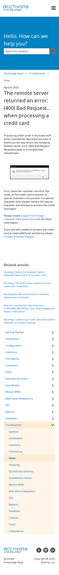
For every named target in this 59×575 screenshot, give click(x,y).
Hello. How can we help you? (26, 40)
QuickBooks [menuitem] (12, 385)
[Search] (52, 51)
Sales (7, 80)
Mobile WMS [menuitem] (12, 392)
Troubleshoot (37, 73)
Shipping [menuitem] (14, 465)
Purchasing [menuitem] (12, 358)
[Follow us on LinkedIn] (45, 550)
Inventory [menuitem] (11, 352)
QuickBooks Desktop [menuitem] (21, 471)
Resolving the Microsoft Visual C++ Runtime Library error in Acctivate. (26, 296)
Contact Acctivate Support (19, 236)
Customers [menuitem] (11, 365)
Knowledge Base (13, 73)
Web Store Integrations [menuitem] (19, 398)
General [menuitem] (13, 431)
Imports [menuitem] (13, 518)
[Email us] (52, 550)
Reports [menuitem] (10, 412)
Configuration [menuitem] (13, 345)
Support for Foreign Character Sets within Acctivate (24, 217)
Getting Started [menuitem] (14, 332)
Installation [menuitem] (12, 339)
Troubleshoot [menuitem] (13, 425)
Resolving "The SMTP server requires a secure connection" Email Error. (27, 285)
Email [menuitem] (12, 524)
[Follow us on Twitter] (38, 550)
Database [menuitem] (11, 418)
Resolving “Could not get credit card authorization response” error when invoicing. (29, 321)
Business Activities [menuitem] (16, 378)
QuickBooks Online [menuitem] (20, 478)
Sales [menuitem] (8, 372)
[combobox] (26, 51)
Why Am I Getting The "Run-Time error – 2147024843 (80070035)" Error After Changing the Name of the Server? (29, 308)
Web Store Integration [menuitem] (22, 491)
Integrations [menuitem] (16, 531)
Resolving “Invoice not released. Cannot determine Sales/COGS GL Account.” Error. (25, 274)
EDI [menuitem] (7, 405)
